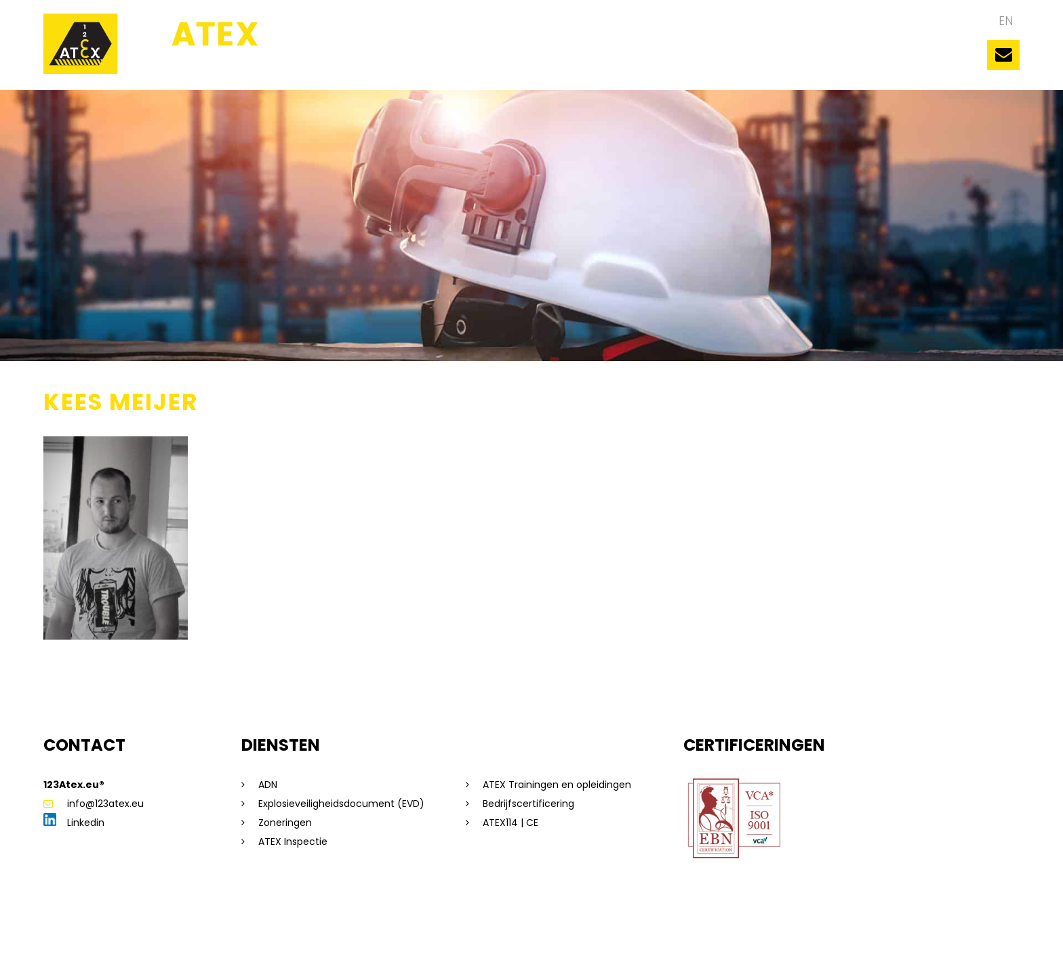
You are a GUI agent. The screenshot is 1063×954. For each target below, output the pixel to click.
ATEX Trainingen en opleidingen (557, 784)
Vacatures (833, 60)
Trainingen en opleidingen (569, 60)
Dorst (701, 923)
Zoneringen (285, 822)
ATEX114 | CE (510, 822)
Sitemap (144, 923)
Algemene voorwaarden (374, 923)
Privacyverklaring (269, 923)
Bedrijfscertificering (528, 803)
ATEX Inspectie (292, 841)
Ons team (437, 60)
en (1006, 21)
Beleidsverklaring (574, 923)
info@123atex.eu (93, 803)
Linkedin (73, 822)
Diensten (696, 60)
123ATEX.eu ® (351, 60)
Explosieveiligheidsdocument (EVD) (341, 803)
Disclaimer (197, 923)
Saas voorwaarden (483, 923)
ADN (267, 784)
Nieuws (762, 60)
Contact (909, 60)
